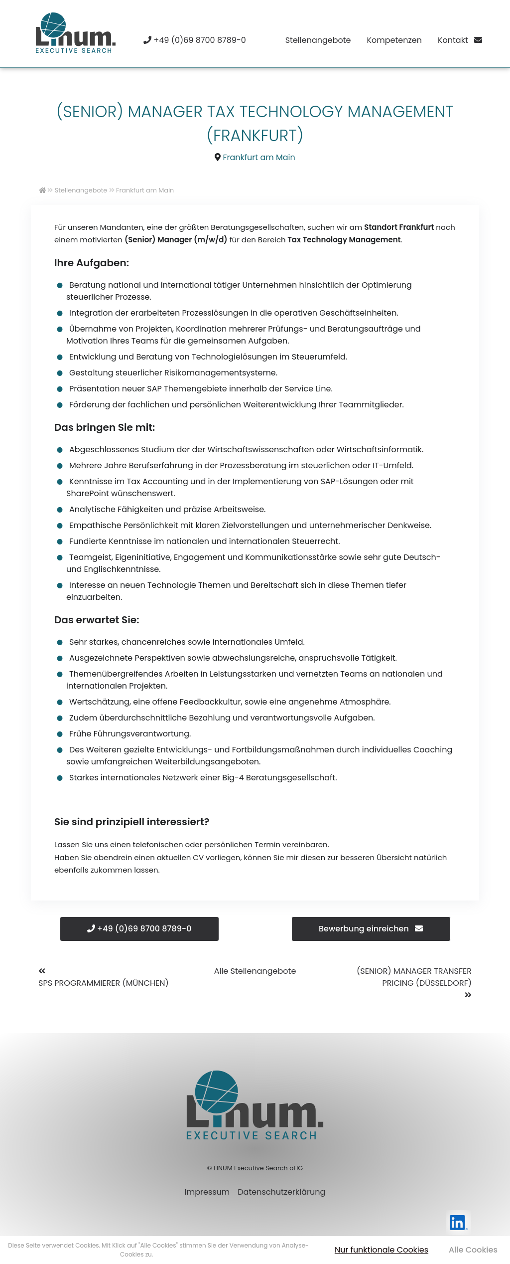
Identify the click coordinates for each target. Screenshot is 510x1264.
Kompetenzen (394, 40)
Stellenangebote (318, 40)
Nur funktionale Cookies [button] (381, 1250)
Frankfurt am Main (259, 157)
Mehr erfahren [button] (176, 1254)
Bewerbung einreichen (371, 928)
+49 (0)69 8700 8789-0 (139, 928)
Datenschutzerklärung (281, 1192)
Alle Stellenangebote (255, 971)
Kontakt (460, 40)
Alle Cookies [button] (473, 1250)
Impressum (207, 1192)
